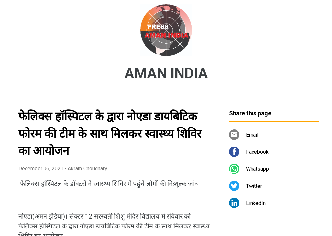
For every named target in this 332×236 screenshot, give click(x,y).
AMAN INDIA (166, 73)
